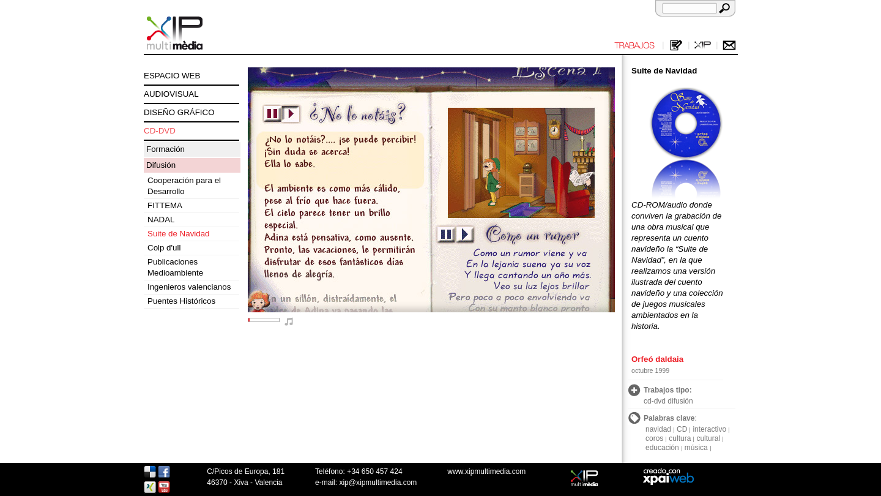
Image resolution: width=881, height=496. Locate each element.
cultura (680, 438)
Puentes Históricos (181, 301)
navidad (658, 429)
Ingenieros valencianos (189, 286)
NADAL (160, 219)
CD (682, 429)
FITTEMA (164, 205)
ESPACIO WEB (172, 75)
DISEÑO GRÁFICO (179, 112)
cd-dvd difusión (668, 401)
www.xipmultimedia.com (486, 471)
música (696, 447)
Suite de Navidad (178, 233)
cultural (708, 438)
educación (662, 447)
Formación (165, 149)
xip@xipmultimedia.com (378, 482)
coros (654, 438)
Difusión (161, 165)
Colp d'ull (163, 247)
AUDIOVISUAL (171, 94)
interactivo (709, 429)
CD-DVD (160, 130)
